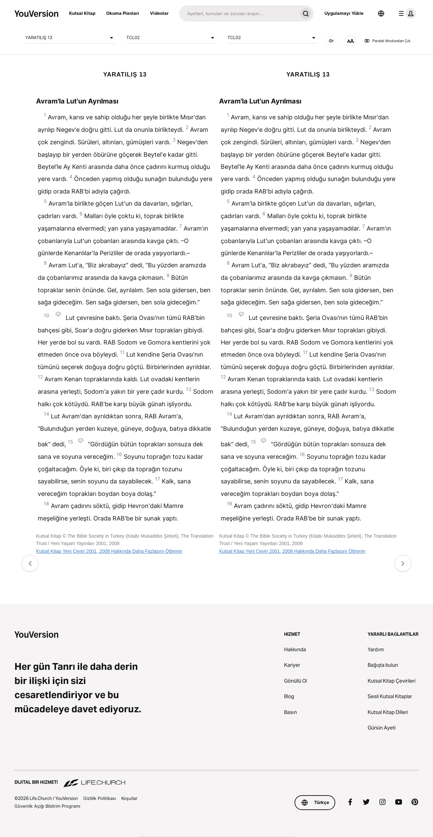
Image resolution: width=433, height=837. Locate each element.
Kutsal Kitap (82, 13)
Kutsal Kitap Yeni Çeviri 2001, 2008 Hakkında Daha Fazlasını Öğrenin (109, 551)
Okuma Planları (122, 13)
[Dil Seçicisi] (381, 13)
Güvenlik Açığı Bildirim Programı (47, 806)
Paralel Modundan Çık (387, 40)
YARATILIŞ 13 (70, 38)
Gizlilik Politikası (99, 798)
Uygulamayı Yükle (344, 13)
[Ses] (331, 40)
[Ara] (238, 13)
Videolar (159, 13)
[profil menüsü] (406, 13)
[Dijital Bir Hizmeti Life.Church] (216, 779)
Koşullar (129, 798)
